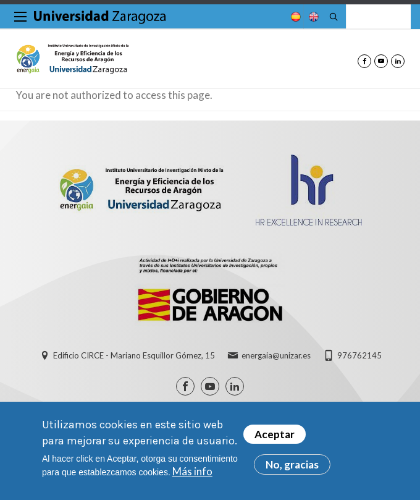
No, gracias (292, 465)
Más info (192, 471)
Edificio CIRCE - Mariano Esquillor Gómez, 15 (134, 355)
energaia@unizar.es (276, 355)
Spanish (294, 17)
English (312, 17)
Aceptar (274, 434)
